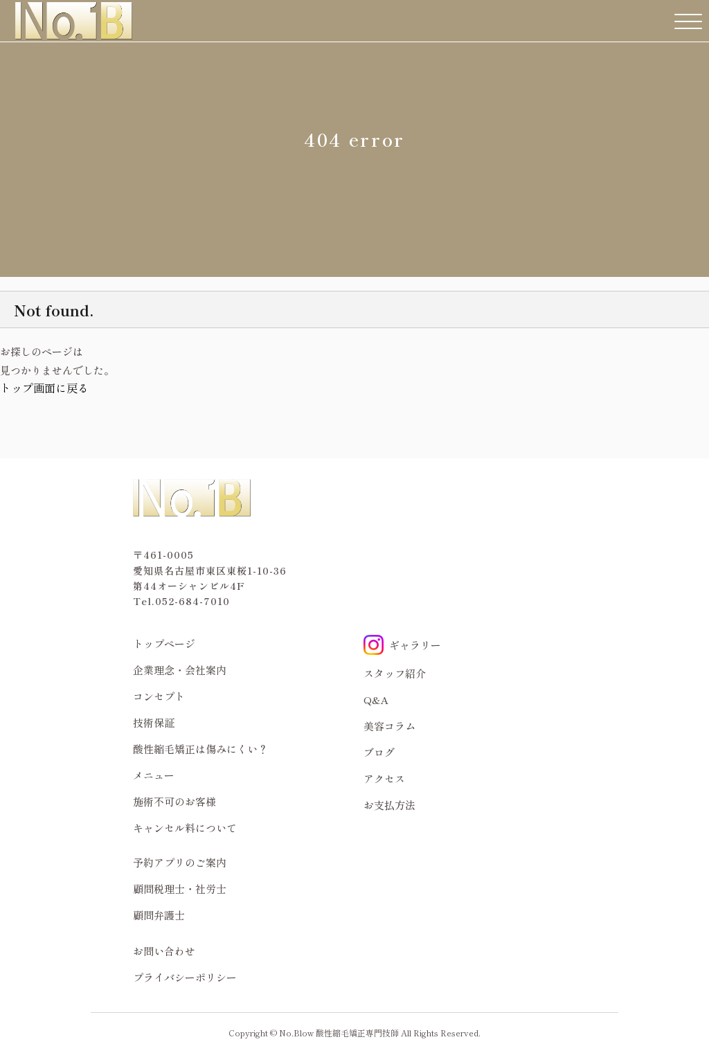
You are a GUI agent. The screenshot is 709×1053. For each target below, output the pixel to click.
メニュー (153, 775)
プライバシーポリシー (185, 977)
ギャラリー (402, 645)
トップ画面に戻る (44, 387)
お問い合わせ (164, 951)
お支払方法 (389, 805)
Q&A (376, 699)
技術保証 (153, 722)
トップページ (164, 643)
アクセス (384, 778)
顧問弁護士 (159, 915)
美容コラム (389, 726)
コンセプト (159, 696)
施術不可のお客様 (174, 801)
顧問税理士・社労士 (179, 888)
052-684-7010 (192, 601)
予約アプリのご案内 (179, 862)
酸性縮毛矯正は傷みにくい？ (200, 748)
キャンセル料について (185, 827)
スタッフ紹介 (395, 673)
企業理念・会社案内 (179, 670)
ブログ (379, 752)
